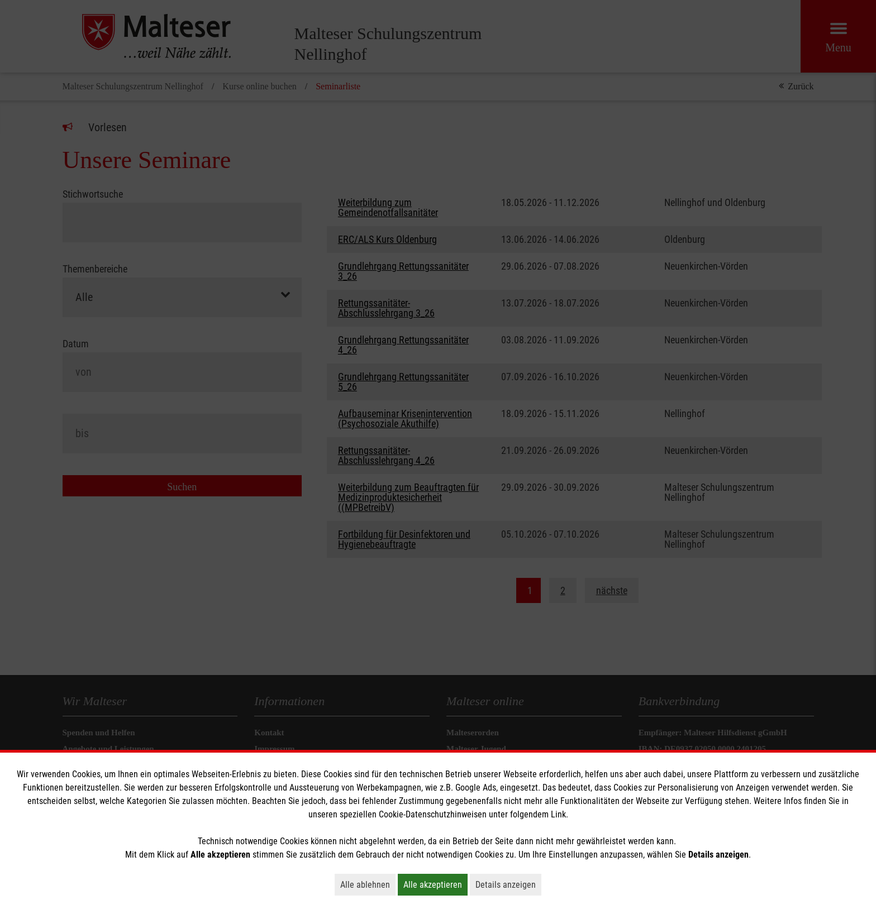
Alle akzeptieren (435, 884)
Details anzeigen (508, 884)
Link (558, 814)
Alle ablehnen (368, 884)
